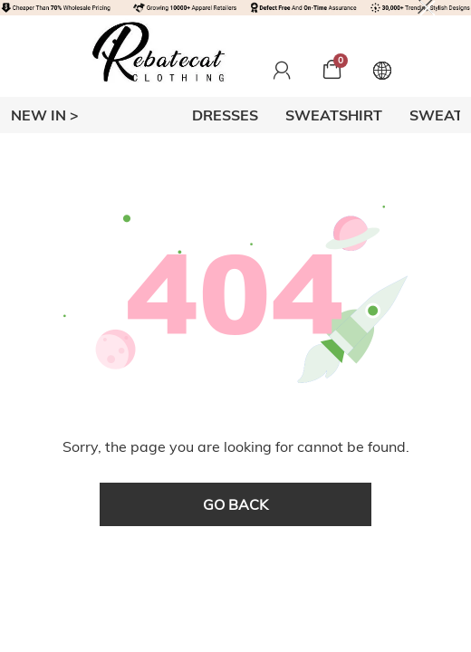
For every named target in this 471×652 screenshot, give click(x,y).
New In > (45, 115)
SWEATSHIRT (333, 115)
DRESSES (225, 115)
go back (235, 504)
